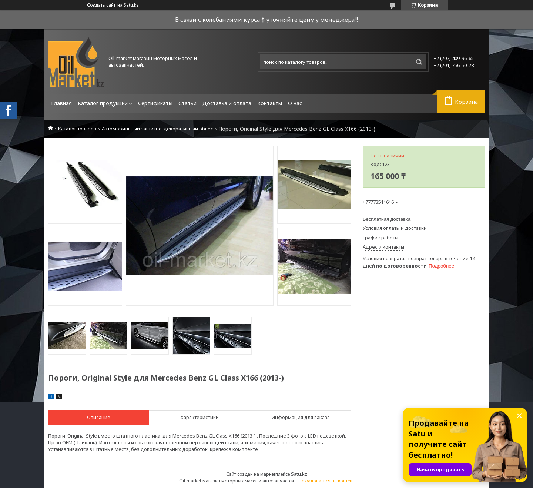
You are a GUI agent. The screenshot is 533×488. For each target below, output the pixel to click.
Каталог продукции (103, 103)
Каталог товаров (77, 129)
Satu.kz (299, 474)
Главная (61, 103)
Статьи (187, 103)
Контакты (269, 103)
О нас (295, 103)
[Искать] (419, 61)
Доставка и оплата (226, 103)
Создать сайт (101, 5)
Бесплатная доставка (386, 219)
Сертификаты (155, 103)
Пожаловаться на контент (326, 481)
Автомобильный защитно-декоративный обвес (157, 129)
